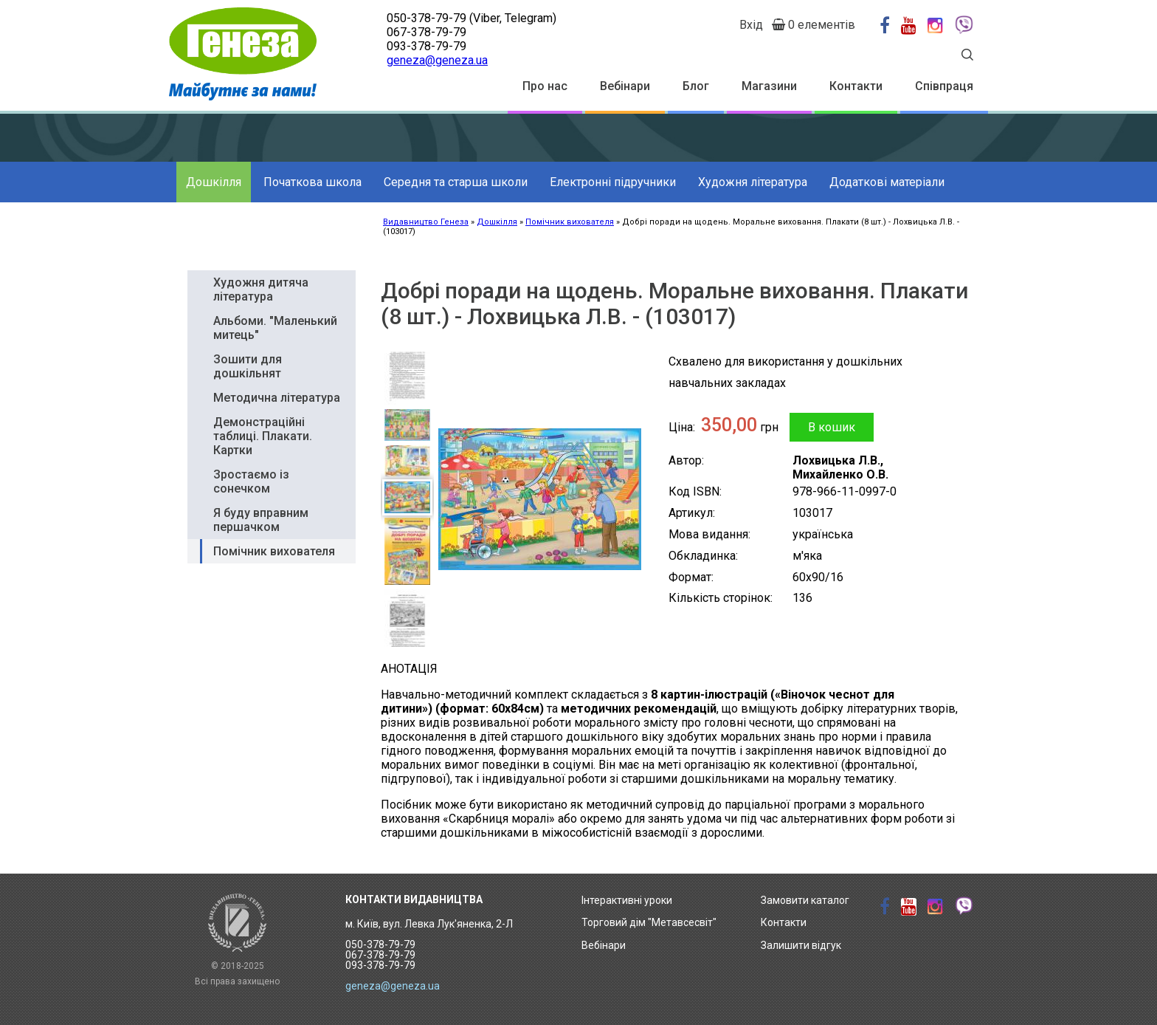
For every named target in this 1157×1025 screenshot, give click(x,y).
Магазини (769, 86)
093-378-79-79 (426, 46)
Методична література (276, 398)
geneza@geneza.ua (437, 60)
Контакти (856, 86)
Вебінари (625, 86)
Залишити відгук (801, 945)
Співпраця (944, 86)
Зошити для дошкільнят (247, 366)
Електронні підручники (613, 182)
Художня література (752, 182)
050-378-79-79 (426, 18)
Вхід (751, 25)
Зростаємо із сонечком (251, 481)
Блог (696, 86)
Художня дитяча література (260, 289)
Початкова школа (312, 182)
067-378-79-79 (426, 32)
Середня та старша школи (456, 182)
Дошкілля (213, 182)
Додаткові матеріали (886, 182)
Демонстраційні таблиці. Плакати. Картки (262, 436)
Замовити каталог (805, 900)
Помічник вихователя (569, 222)
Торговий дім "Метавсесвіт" (648, 922)
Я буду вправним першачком (260, 520)
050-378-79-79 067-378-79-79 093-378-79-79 (380, 955)
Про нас (544, 86)
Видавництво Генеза (426, 222)
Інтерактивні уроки (626, 900)
